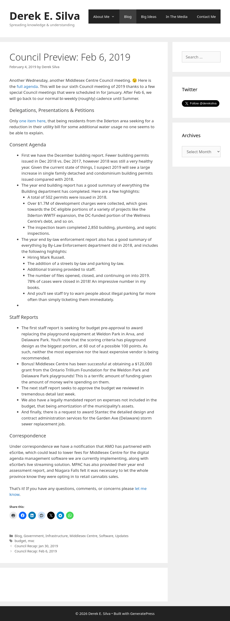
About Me (106, 16)
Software (106, 536)
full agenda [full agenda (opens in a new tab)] (27, 86)
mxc (31, 541)
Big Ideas (148, 16)
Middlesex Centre (83, 536)
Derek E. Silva (44, 15)
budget (20, 541)
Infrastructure (57, 536)
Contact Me (206, 16)
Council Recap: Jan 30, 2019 (36, 546)
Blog (128, 16)
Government (34, 536)
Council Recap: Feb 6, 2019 (36, 551)
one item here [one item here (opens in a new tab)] (32, 120)
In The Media (177, 16)
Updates (122, 536)
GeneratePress (142, 613)
